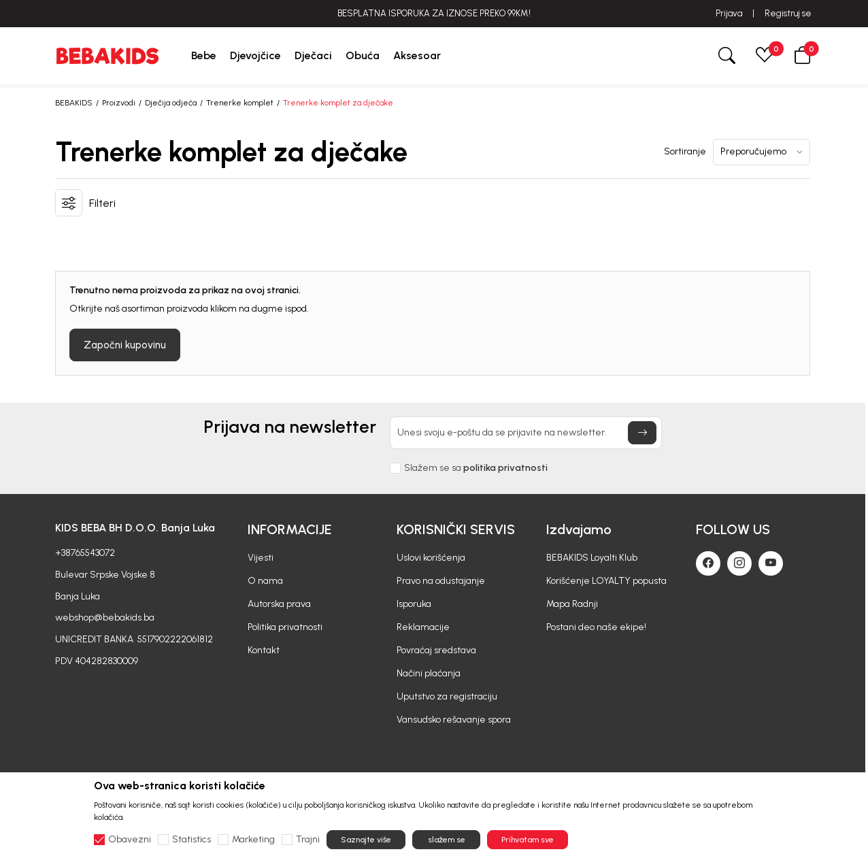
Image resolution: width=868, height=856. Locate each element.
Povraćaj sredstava (436, 650)
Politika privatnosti (285, 627)
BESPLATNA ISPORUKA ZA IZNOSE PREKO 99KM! (434, 13)
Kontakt (264, 650)
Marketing (253, 839)
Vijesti (260, 557)
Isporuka (414, 604)
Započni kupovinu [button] (125, 345)
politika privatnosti (505, 468)
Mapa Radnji (572, 604)
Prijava (729, 13)
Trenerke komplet (239, 103)
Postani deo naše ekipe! (596, 627)
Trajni (308, 839)
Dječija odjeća (171, 103)
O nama (265, 581)
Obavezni (129, 839)
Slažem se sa (476, 468)
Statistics (191, 839)
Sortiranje (685, 152)
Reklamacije (423, 627)
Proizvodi (118, 103)
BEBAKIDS (74, 103)
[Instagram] (739, 563)
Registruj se (788, 13)
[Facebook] (708, 563)
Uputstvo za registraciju (447, 696)
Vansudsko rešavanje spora (454, 719)
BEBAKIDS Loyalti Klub (591, 557)
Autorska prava (279, 604)
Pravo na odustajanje (441, 581)
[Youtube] (770, 563)
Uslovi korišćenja (431, 557)
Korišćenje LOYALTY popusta (606, 581)
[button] (803, 55)
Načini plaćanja (429, 673)
